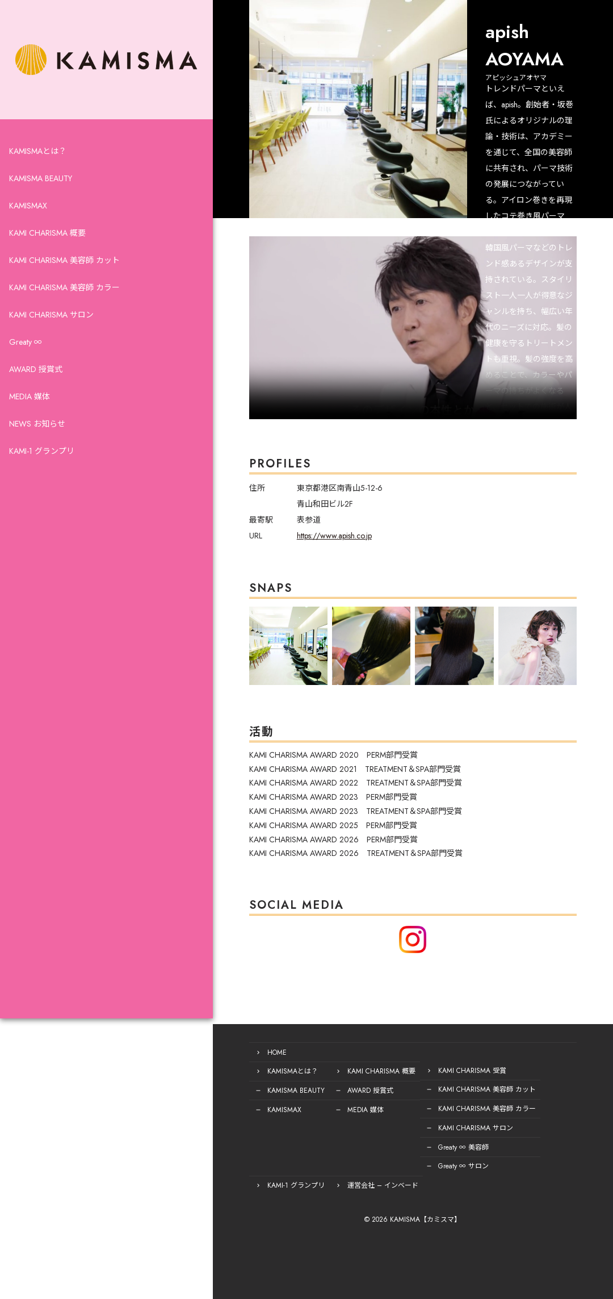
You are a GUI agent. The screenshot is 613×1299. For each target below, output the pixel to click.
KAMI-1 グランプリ (41, 477)
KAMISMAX (28, 231)
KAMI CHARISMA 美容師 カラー (64, 313)
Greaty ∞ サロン (396, 1167)
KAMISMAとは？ (37, 177)
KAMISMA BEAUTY (40, 204)
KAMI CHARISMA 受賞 (405, 1076)
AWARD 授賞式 (35, 395)
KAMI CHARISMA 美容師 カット (64, 286)
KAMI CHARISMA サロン (51, 340)
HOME (209, 1058)
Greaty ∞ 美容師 (396, 1149)
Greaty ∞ (25, 368)
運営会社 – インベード (235, 1185)
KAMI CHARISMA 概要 (47, 259)
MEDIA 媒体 (29, 422)
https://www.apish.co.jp (266, 555)
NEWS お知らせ (37, 450)
